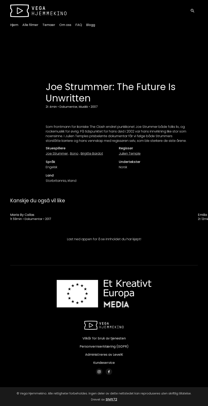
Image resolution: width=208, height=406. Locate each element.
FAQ (78, 25)
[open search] (194, 10)
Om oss (65, 25)
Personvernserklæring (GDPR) (104, 346)
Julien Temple (130, 153)
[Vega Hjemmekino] (104, 325)
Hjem (14, 25)
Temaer (48, 25)
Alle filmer (30, 25)
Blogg (90, 25)
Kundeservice (104, 362)
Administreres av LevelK (104, 354)
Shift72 (111, 399)
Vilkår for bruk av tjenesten (104, 338)
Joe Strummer (57, 153)
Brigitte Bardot (92, 153)
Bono (74, 153)
